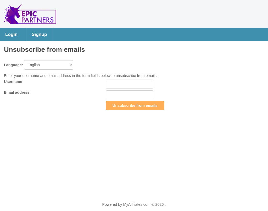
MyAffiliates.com (136, 204)
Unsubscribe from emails (135, 105)
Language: (38, 65)
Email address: (17, 92)
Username (13, 82)
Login (11, 34)
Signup (39, 34)
